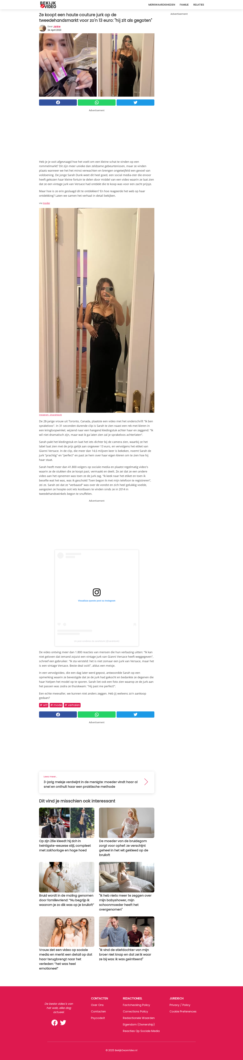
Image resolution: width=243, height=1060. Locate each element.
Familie (184, 5)
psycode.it (98, 1018)
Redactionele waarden (139, 1018)
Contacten (98, 1011)
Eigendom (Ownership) (139, 1024)
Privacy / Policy (180, 1005)
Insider (46, 203)
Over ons (97, 1005)
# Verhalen (72, 705)
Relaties (198, 5)
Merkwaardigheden (161, 5)
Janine (56, 26)
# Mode (56, 705)
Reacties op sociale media (141, 1031)
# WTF (44, 705)
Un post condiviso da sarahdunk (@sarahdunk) (96, 641)
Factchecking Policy (136, 1005)
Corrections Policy (135, 1011)
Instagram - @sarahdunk (50, 414)
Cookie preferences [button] (183, 1011)
